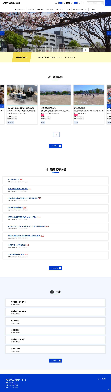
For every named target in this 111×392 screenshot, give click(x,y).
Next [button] (109, 33)
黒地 (68, 3)
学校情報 (31, 9)
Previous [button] (2, 33)
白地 (64, 3)
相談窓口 (59, 9)
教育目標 (40, 9)
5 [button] (104, 50)
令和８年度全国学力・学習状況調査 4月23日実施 (24, 236)
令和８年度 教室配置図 (15, 207)
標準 (76, 3)
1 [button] (95, 50)
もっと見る (55, 146)
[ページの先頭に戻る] (109, 390)
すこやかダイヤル (13, 179)
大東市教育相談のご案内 (16, 254)
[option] (55, 32)
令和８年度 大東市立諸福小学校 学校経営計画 (23, 198)
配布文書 (50, 9)
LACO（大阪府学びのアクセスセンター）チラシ (22, 217)
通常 (60, 3)
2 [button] (97, 50)
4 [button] (102, 50)
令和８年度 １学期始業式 (16, 245)
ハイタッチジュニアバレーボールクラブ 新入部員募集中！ (26, 226)
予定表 (92, 9)
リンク (68, 9)
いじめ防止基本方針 (80, 9)
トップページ (20, 9)
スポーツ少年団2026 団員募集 (18, 189)
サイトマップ (101, 379)
